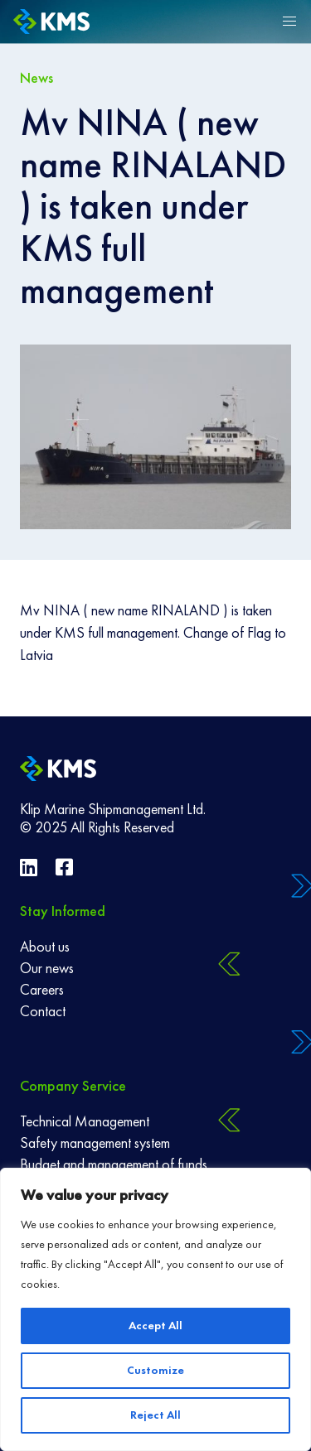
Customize (155, 1370)
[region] (155, 1309)
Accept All (155, 1325)
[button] (289, 21)
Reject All (155, 1415)
